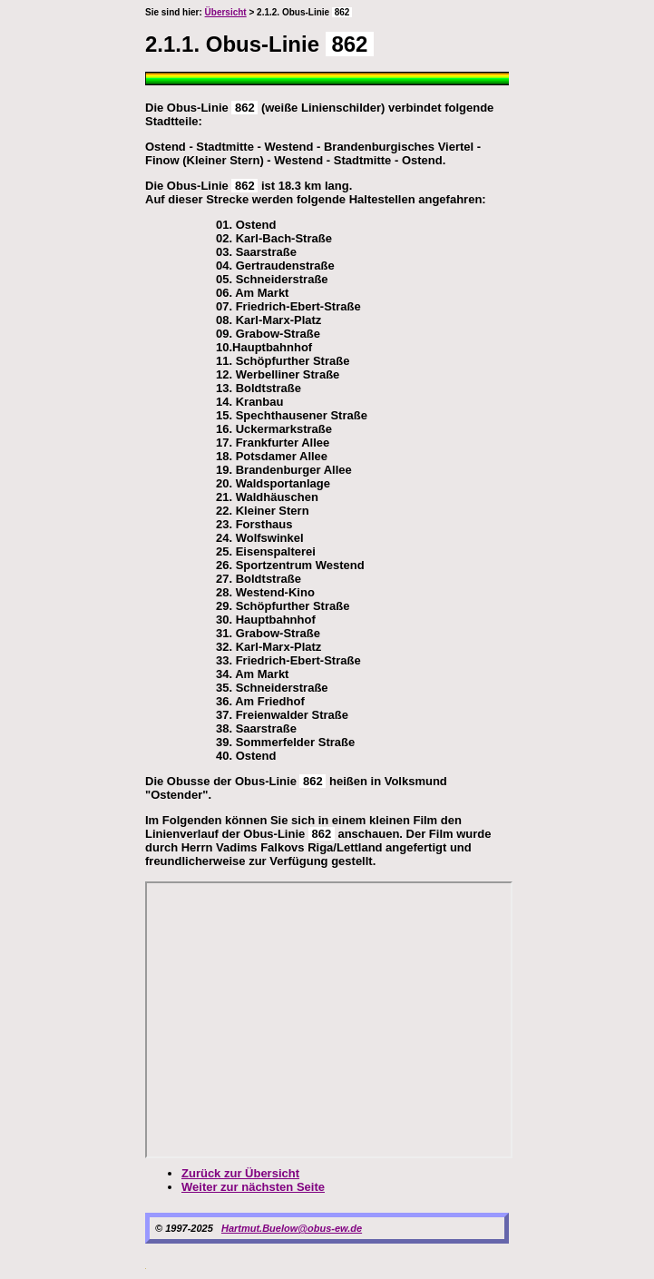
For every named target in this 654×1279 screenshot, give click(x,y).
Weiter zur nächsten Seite (253, 1187)
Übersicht (226, 12)
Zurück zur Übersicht (240, 1173)
